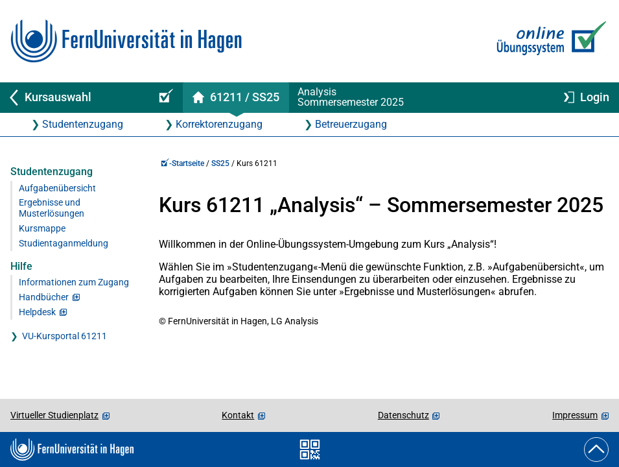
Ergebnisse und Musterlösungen (51, 208)
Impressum (575, 415)
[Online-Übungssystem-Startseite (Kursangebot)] (164, 97)
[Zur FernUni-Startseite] (126, 41)
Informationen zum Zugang (74, 282)
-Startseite (182, 163)
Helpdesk (37, 312)
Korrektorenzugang (219, 124)
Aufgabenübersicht (57, 188)
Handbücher (44, 297)
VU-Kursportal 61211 (64, 336)
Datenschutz (403, 415)
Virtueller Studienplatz (54, 415)
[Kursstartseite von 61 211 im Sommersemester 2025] (235, 97)
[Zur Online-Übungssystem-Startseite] (549, 41)
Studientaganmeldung (63, 243)
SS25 (220, 163)
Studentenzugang (82, 124)
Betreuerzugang (351, 124)
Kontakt (238, 415)
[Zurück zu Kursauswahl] (72, 97)
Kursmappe (42, 228)
